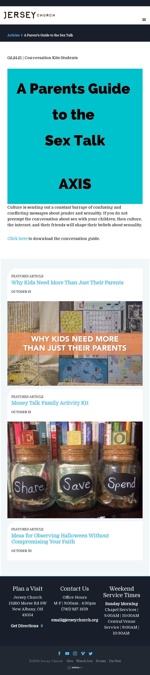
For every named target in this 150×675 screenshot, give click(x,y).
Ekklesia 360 (75, 668)
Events (101, 661)
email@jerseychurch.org (74, 620)
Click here (17, 238)
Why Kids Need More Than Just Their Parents (67, 283)
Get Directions (27, 626)
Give (69, 661)
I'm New (115, 661)
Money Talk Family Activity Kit (49, 403)
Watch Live (84, 661)
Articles (13, 35)
